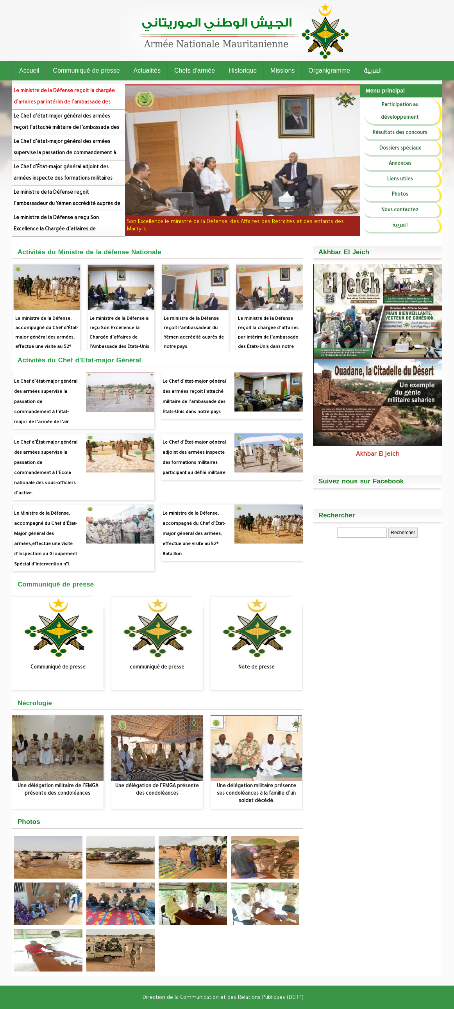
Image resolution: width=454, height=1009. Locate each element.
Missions (282, 70)
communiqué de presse (157, 667)
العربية (373, 70)
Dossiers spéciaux (400, 149)
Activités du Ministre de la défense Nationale (89, 252)
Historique (243, 70)
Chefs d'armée (194, 70)
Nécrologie (35, 703)
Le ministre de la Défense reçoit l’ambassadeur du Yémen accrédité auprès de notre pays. (67, 201)
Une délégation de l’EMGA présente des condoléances (157, 790)
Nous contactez (399, 210)
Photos (400, 195)
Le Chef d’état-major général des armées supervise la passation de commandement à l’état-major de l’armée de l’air (65, 150)
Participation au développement (400, 112)
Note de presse (256, 667)
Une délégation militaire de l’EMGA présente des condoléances (58, 790)
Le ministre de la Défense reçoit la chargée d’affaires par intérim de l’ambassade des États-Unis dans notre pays (64, 100)
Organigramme (329, 70)
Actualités (147, 70)
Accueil (29, 70)
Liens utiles (400, 179)
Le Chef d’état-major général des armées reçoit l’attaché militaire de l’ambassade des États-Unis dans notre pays (66, 125)
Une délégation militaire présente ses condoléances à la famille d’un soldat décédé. (256, 794)
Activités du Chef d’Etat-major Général (79, 360)
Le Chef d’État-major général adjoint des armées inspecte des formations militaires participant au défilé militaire (63, 176)
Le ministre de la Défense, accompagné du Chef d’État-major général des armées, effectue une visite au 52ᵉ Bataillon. (46, 324)
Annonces (400, 164)
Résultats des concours (400, 133)
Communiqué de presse (86, 70)
